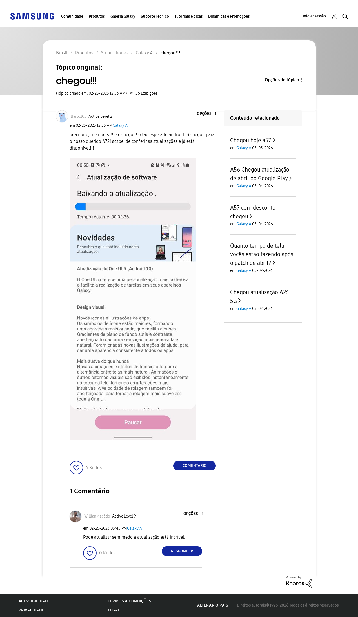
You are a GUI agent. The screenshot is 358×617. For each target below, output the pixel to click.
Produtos (97, 16)
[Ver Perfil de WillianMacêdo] (97, 516)
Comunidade (72, 16)
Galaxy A (120, 125)
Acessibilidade (34, 601)
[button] (206, 114)
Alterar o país (212, 605)
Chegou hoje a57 (250, 140)
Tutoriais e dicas (189, 16)
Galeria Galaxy (122, 16)
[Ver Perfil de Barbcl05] (78, 116)
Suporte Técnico (155, 16)
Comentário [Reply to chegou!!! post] (195, 465)
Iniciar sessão (314, 16)
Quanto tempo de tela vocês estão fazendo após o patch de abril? (261, 254)
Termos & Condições (130, 601)
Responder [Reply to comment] (182, 551)
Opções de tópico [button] (282, 80)
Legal (114, 610)
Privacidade (32, 610)
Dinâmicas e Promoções (229, 16)
